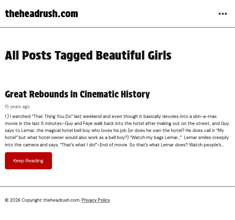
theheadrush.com (41, 14)
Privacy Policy (96, 200)
